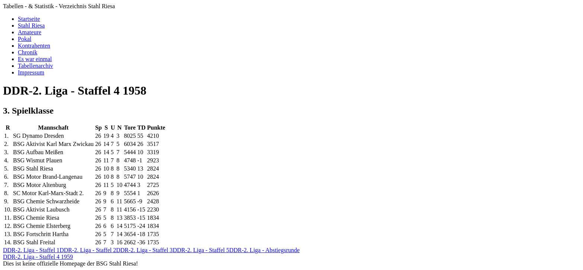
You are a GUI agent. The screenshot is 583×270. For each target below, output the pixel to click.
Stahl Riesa (31, 25)
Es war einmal (35, 59)
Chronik (27, 52)
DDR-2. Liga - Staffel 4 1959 (38, 257)
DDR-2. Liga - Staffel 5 (201, 250)
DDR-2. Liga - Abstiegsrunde (264, 250)
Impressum (31, 72)
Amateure (29, 32)
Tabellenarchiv (35, 66)
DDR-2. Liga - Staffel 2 (87, 250)
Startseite (29, 19)
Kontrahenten (34, 45)
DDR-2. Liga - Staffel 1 (31, 250)
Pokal (24, 39)
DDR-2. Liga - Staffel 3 (144, 250)
